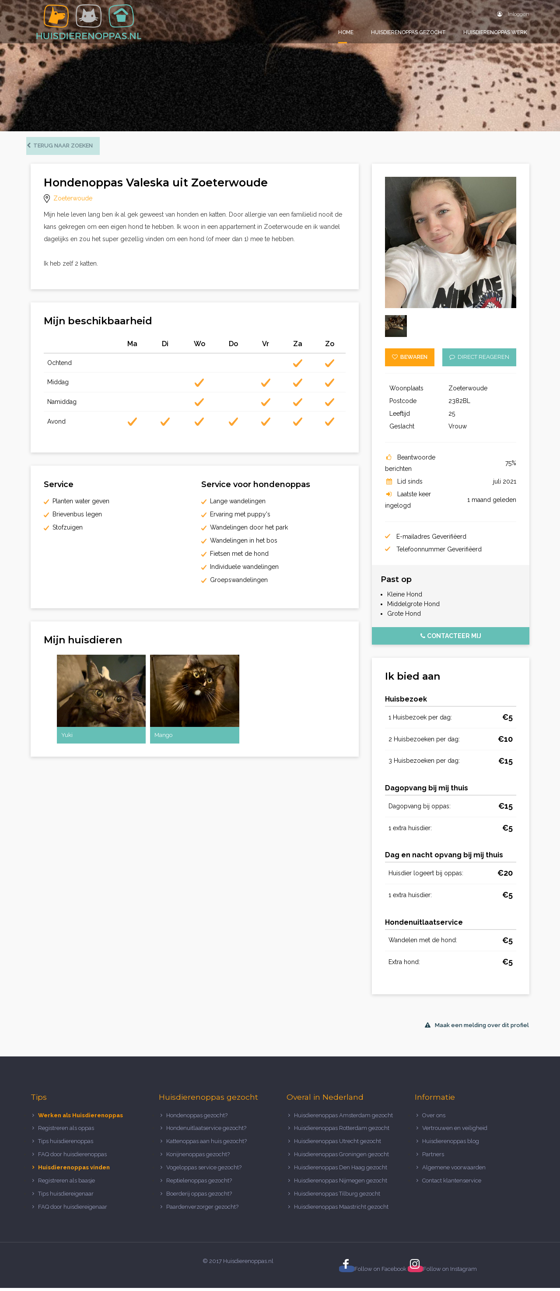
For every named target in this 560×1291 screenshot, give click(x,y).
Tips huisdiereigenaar (66, 1196)
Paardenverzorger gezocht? (202, 1210)
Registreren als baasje (66, 1183)
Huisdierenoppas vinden (74, 1170)
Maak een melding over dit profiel (477, 1028)
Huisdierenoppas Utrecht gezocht (337, 1144)
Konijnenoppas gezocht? (198, 1157)
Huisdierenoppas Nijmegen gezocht (340, 1183)
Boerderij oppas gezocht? (199, 1196)
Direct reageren (479, 360)
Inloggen (513, 14)
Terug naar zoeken (64, 148)
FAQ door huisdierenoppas (73, 1157)
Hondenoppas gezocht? (197, 1118)
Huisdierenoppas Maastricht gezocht (341, 1210)
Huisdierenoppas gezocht (408, 32)
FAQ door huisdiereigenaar (72, 1210)
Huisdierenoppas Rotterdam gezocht (341, 1131)
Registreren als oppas (66, 1131)
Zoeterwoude (72, 201)
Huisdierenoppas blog (450, 1144)
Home (346, 32)
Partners (433, 1157)
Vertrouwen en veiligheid (454, 1131)
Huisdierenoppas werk (495, 32)
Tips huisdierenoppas (65, 1144)
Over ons (433, 1118)
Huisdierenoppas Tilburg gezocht (337, 1196)
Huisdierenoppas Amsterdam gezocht (343, 1118)
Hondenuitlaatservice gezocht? (206, 1131)
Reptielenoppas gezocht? (199, 1183)
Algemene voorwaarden (454, 1170)
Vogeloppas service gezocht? (204, 1170)
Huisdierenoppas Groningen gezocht (341, 1157)
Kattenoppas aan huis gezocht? (206, 1144)
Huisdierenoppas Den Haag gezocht (340, 1170)
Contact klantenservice (451, 1183)
